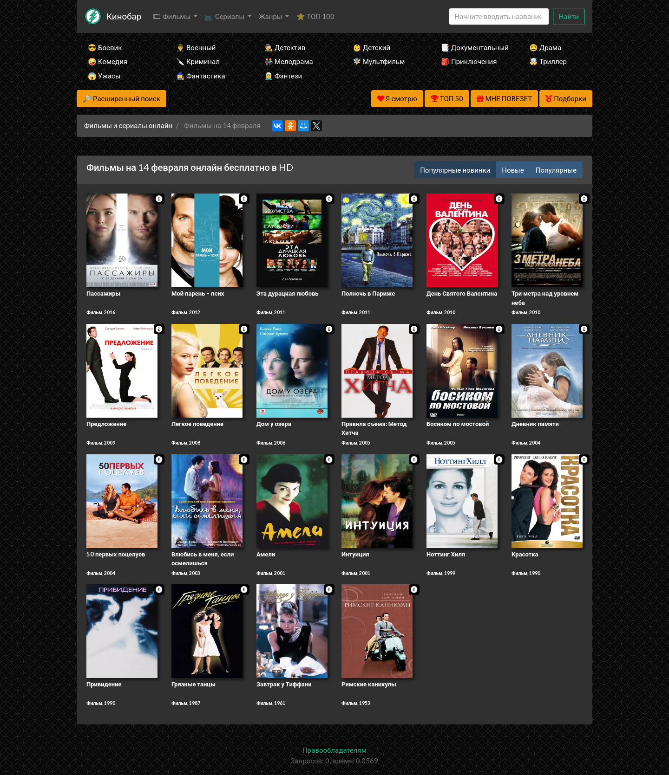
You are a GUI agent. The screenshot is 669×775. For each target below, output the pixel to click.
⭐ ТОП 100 (315, 16)
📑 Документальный (472, 47)
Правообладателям (334, 750)
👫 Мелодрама (288, 61)
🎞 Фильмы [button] (172, 16)
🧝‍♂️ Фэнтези (283, 75)
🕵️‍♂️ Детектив (284, 47)
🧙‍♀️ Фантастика (200, 75)
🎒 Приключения (469, 61)
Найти (569, 16)
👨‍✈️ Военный (196, 47)
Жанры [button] (271, 16)
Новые (513, 170)
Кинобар (123, 16)
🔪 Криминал (198, 61)
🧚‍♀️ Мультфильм (379, 61)
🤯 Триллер (548, 61)
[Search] (499, 16)
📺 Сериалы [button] (225, 16)
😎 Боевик (105, 47)
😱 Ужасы (104, 75)
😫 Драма (545, 47)
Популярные (556, 170)
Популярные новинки (455, 170)
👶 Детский (371, 47)
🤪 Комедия (107, 61)
